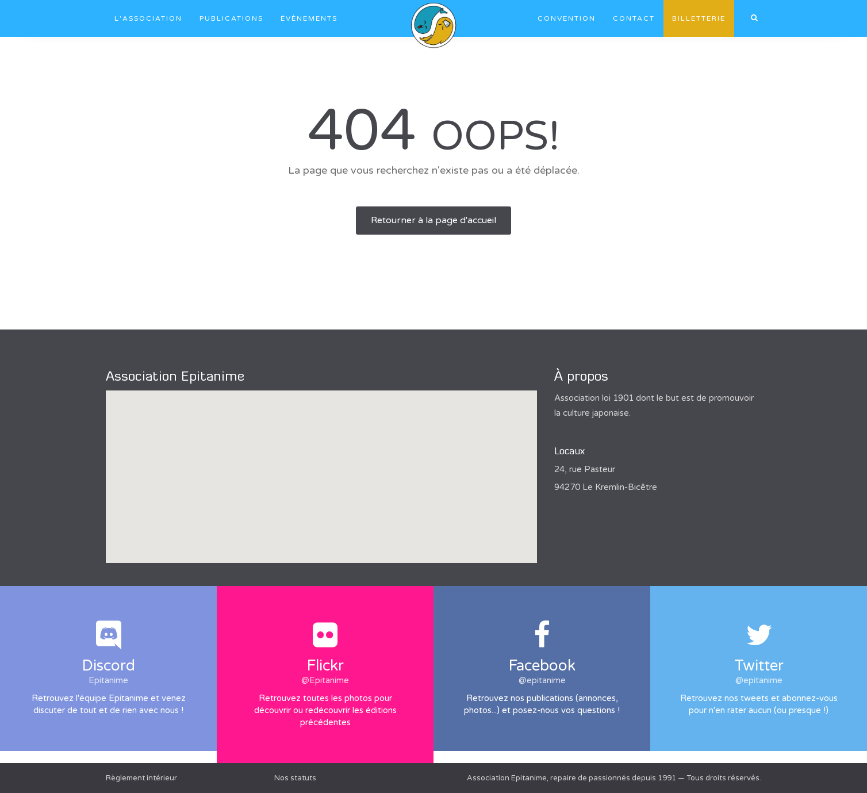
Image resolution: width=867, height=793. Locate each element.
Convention (567, 18)
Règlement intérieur (141, 778)
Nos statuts (295, 778)
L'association (148, 18)
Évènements (309, 18)
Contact (634, 18)
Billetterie (699, 18)
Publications (231, 18)
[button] (321, 466)
